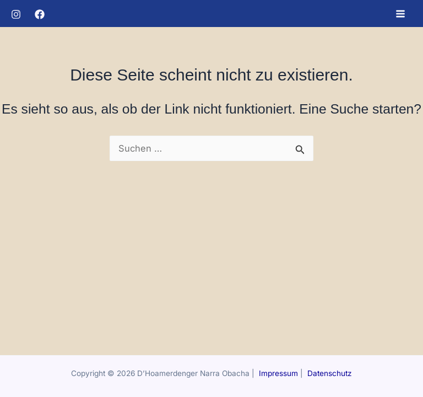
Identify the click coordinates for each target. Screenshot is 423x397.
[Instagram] (16, 14)
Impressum (278, 373)
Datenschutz (329, 373)
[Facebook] (40, 14)
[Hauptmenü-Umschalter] (400, 13)
